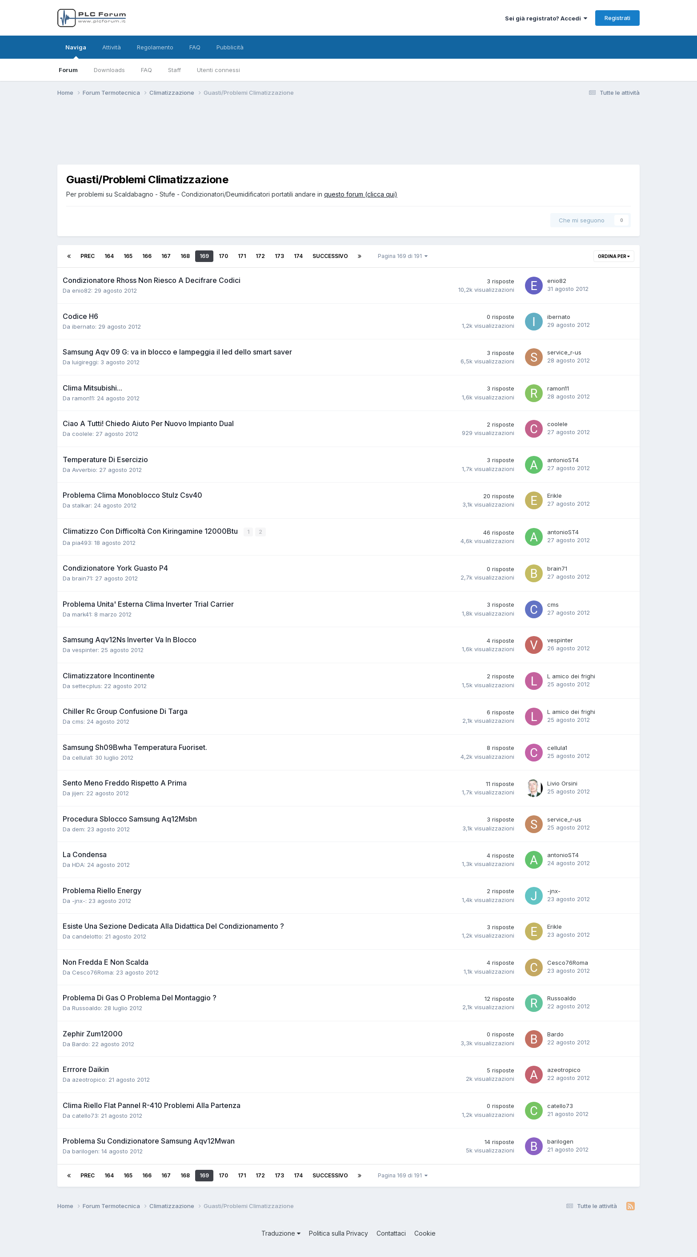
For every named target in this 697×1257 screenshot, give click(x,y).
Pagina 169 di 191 (403, 256)
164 (109, 256)
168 (185, 256)
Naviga (75, 51)
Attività (111, 47)
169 (204, 256)
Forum (68, 69)
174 (298, 256)
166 (147, 256)
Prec (87, 256)
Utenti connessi (218, 69)
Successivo (330, 256)
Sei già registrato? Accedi (546, 18)
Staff (174, 69)
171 (242, 256)
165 (128, 256)
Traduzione (280, 1233)
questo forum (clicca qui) (360, 194)
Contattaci (391, 1233)
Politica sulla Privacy (338, 1233)
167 (166, 256)
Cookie (425, 1233)
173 (279, 256)
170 (223, 256)
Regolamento (155, 47)
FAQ (146, 69)
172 (260, 256)
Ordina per (614, 256)
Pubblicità (230, 47)
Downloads (109, 69)
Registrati (617, 17)
